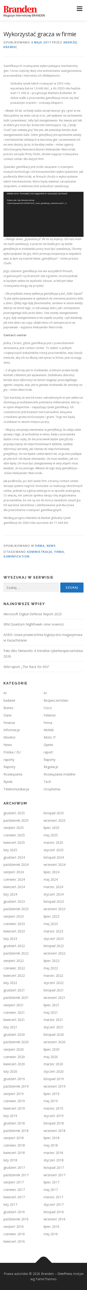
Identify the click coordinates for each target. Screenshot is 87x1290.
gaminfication (16, 556)
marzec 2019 (53, 1108)
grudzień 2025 (14, 813)
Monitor (9, 737)
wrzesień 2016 (54, 1219)
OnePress (65, 1273)
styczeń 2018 (54, 1160)
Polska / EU (12, 752)
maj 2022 (51, 968)
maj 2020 (51, 1057)
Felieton (50, 715)
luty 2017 (10, 1204)
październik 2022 (16, 953)
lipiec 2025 (51, 827)
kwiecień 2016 (14, 1241)
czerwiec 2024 (14, 879)
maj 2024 (51, 879)
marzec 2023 (53, 931)
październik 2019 (16, 1086)
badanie (9, 700)
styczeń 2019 (54, 1116)
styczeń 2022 (54, 983)
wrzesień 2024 (54, 864)
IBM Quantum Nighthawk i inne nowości (33, 624)
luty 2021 (10, 1027)
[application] (43, 214)
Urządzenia (52, 789)
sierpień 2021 (13, 1005)
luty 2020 (10, 1071)
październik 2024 (16, 864)
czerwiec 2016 (14, 1234)
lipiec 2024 (51, 872)
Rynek (8, 781)
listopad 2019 (54, 1079)
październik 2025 (16, 820)
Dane (7, 715)
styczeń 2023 (54, 938)
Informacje (11, 730)
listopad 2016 (54, 1212)
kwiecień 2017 (14, 1197)
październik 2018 (16, 1130)
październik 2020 (16, 1042)
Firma (40, 546)
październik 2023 (16, 909)
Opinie (48, 745)
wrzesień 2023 (54, 909)
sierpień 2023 (13, 916)
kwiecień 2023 (14, 931)
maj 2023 (51, 924)
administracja (39, 552)
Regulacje (51, 767)
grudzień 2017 (14, 1167)
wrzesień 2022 (54, 953)
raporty (8, 759)
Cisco (48, 708)
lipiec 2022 (51, 960)
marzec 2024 (53, 887)
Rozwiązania (12, 774)
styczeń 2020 (54, 1071)
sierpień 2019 (13, 1093)
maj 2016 (51, 1234)
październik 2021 (16, 997)
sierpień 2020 (13, 1049)
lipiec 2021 (51, 1005)
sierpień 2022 (13, 960)
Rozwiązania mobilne (59, 774)
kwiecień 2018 (14, 1152)
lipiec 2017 (51, 1182)
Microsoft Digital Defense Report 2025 (32, 614)
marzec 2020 (53, 1064)
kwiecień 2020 (14, 1064)
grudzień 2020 (14, 1034)
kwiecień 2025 (14, 842)
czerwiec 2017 (14, 1189)
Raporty (49, 759)
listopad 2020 (54, 1034)
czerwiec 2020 (14, 1057)
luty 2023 (10, 938)
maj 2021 (51, 1012)
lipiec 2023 (51, 916)
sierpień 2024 (13, 872)
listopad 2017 (54, 1167)
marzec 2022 (53, 975)
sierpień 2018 (13, 1138)
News (51, 546)
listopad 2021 (54, 990)
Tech (47, 781)
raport (48, 752)
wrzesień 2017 (54, 1175)
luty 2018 (10, 1160)
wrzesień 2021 (54, 997)
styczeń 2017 (54, 1204)
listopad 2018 (54, 1123)
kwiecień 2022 (14, 975)
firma (59, 552)
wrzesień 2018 (54, 1130)
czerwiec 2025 (14, 835)
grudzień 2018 (14, 1123)
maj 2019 (51, 1101)
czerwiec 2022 (14, 968)
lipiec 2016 (51, 1226)
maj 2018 (51, 1145)
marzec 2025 (53, 842)
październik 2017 (16, 1175)
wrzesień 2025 (54, 820)
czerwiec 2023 (14, 924)
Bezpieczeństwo (56, 700)
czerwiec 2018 (14, 1145)
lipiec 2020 (51, 1049)
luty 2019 (10, 1116)
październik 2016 (16, 1219)
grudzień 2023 (14, 901)
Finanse (9, 722)
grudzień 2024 (14, 857)
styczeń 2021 (54, 1027)
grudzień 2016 (14, 1212)
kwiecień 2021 (14, 1019)
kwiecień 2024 (14, 887)
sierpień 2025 (13, 827)
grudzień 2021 (14, 990)
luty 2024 (10, 894)
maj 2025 (51, 835)
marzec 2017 (53, 1197)
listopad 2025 (54, 813)
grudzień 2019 (14, 1079)
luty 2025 (10, 850)
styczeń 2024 (54, 894)
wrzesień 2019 (54, 1086)
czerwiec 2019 (14, 1101)
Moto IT (50, 737)
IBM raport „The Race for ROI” (26, 667)
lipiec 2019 (51, 1093)
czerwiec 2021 (14, 1012)
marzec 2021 (53, 1019)
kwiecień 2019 (14, 1108)
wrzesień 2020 (54, 1042)
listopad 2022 (54, 946)
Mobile (49, 730)
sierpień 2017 (13, 1182)
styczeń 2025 (54, 850)
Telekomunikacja (16, 789)
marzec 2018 (53, 1152)
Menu (79, 9)
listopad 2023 (54, 901)
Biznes (8, 708)
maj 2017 (51, 1189)
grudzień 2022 (14, 946)
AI (4, 693)
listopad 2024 (54, 857)
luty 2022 (10, 983)
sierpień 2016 (13, 1226)
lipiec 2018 (51, 1138)
